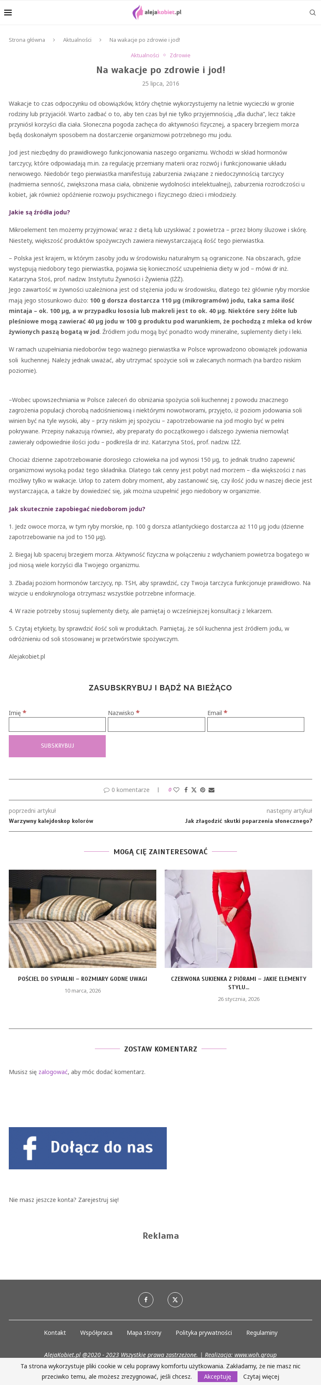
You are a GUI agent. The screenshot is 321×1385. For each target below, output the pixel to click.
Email (217, 713)
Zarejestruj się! (98, 1200)
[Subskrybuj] (57, 746)
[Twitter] (175, 1299)
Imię (17, 713)
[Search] (312, 12)
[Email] (255, 724)
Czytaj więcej (261, 1377)
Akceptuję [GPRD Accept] (217, 1376)
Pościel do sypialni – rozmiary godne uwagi (82, 979)
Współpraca (96, 1333)
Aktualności (77, 39)
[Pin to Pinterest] (202, 790)
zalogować (53, 1072)
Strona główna (27, 39)
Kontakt (55, 1333)
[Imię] (57, 724)
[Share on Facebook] (186, 790)
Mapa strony (144, 1333)
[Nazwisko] (156, 724)
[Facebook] (145, 1299)
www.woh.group (255, 1355)
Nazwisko (124, 713)
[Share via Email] (211, 790)
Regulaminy (262, 1333)
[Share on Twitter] (194, 790)
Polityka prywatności (204, 1333)
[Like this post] (176, 790)
